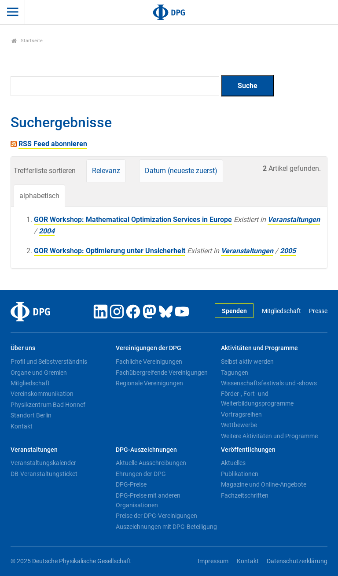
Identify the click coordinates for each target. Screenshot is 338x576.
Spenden (234, 311)
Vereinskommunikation (42, 393)
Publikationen (239, 473)
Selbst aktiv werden (247, 361)
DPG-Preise (131, 484)
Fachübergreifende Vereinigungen (162, 372)
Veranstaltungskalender (43, 462)
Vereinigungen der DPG (148, 348)
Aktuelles (233, 462)
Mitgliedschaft (281, 311)
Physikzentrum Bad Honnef (48, 404)
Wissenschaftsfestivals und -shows (269, 383)
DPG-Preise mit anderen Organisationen (148, 500)
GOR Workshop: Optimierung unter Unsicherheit (109, 251)
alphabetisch (39, 196)
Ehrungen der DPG (141, 473)
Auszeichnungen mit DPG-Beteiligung (166, 526)
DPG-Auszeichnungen (146, 450)
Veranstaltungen (294, 219)
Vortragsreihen (241, 414)
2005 (288, 251)
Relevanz (106, 170)
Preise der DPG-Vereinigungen (156, 515)
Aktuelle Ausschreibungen (151, 462)
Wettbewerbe (239, 424)
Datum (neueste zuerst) (181, 170)
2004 (47, 231)
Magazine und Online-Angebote (263, 484)
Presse (318, 311)
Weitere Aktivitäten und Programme (269, 435)
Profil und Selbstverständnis (49, 361)
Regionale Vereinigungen (149, 383)
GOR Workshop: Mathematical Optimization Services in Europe (133, 219)
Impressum (213, 561)
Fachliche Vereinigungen (149, 361)
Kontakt (22, 426)
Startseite (27, 41)
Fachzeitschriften (244, 495)
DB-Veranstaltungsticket (44, 473)
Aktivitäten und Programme (259, 348)
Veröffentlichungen (248, 450)
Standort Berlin (31, 415)
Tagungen (234, 372)
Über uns (23, 348)
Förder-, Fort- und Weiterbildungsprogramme (257, 398)
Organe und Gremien (39, 372)
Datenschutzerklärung (297, 561)
